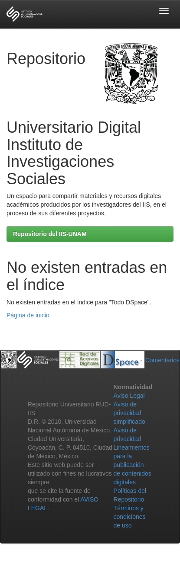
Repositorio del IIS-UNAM (50, 233)
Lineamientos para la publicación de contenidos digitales (132, 465)
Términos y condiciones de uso (130, 517)
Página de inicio (28, 315)
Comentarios (162, 360)
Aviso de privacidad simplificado (129, 413)
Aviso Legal (129, 395)
